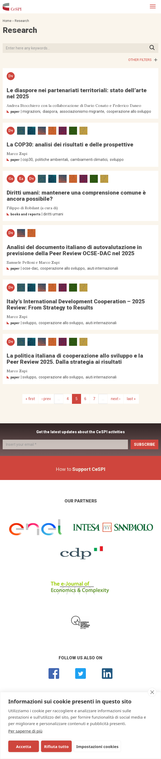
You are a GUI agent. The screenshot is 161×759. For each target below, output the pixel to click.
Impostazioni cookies (96, 746)
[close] (152, 692)
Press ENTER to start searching (153, 48)
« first (30, 399)
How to (80, 469)
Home (7, 21)
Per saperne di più (25, 731)
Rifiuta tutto (55, 746)
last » (131, 399)
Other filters (140, 60)
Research (22, 21)
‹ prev (46, 399)
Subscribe (144, 444)
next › (115, 399)
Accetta (23, 746)
